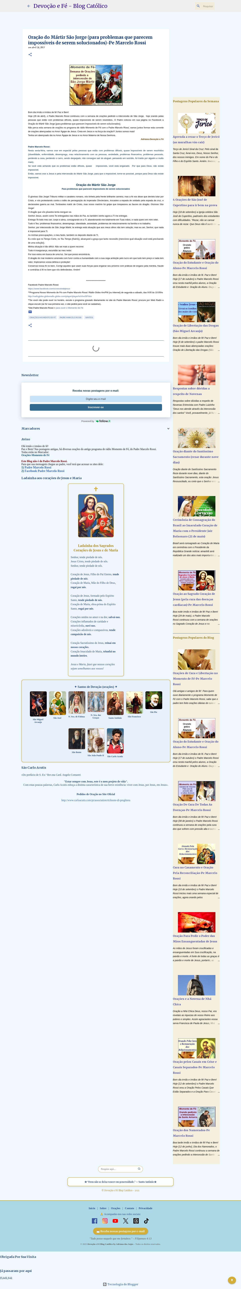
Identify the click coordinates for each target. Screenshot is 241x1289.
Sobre (103, 1208)
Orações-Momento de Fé (42, 317)
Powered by (95, 421)
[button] (30, 55)
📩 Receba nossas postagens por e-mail (120, 1231)
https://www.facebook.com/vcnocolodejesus (49, 288)
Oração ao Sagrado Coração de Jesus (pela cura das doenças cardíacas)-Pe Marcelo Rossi (194, 599)
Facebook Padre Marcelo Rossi (44, 471)
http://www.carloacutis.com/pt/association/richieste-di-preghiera (95, 800)
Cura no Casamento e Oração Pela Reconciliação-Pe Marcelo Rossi (195, 873)
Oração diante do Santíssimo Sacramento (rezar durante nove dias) (196, 457)
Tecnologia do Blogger (120, 1284)
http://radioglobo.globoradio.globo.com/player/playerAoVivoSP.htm (60, 296)
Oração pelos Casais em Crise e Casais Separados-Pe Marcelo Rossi (195, 1067)
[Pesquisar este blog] (196, 6)
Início (92, 1208)
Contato (129, 1208)
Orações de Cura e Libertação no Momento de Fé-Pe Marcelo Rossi (195, 678)
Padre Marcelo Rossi (70, 317)
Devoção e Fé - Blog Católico (70, 6)
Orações (115, 1208)
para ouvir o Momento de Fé (69, 308)
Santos (89, 317)
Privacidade (145, 1208)
